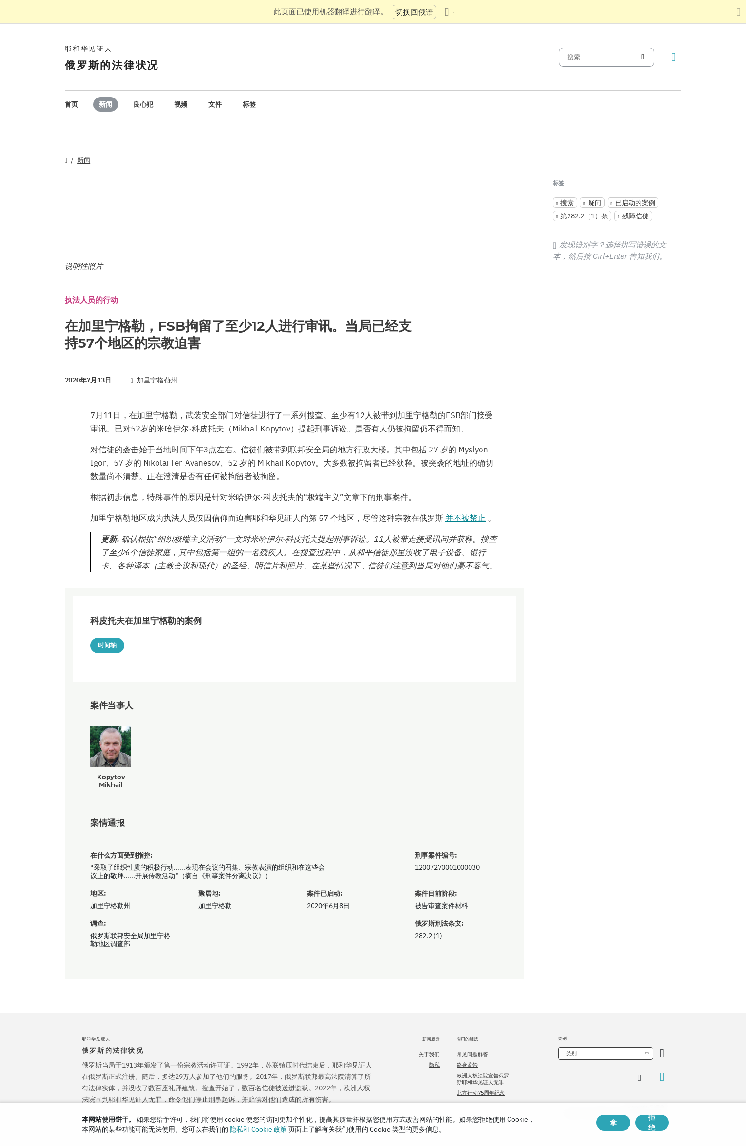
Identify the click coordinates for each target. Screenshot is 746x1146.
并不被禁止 (465, 518)
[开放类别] (662, 1053)
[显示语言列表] (450, 12)
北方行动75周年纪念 (481, 1092)
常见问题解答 (472, 1054)
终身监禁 (467, 1064)
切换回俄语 (414, 12)
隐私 (434, 1064)
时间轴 (107, 645)
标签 (249, 104)
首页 (71, 104)
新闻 (105, 104)
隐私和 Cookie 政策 (258, 1129)
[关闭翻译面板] (739, 12)
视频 (180, 104)
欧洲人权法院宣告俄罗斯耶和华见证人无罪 (483, 1079)
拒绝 (651, 1123)
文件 (215, 104)
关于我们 (429, 1054)
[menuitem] (71, 104)
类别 (571, 1053)
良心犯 (143, 104)
